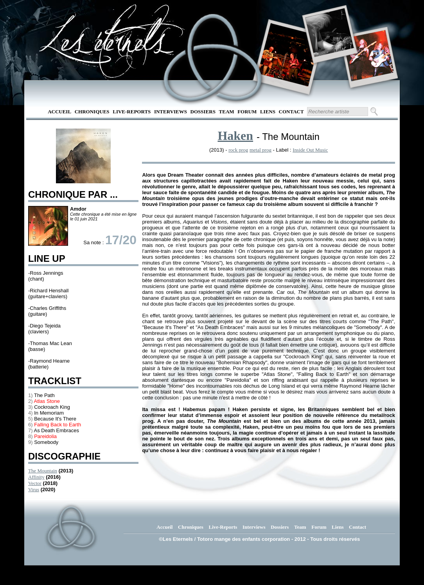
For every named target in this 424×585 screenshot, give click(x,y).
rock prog (238, 150)
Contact (291, 111)
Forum (247, 111)
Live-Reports (132, 111)
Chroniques (92, 111)
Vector (34, 483)
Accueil (59, 111)
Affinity (36, 477)
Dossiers (203, 111)
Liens (267, 111)
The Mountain (42, 471)
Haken (235, 136)
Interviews (170, 111)
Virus (33, 489)
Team (226, 111)
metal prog (260, 150)
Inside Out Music (310, 150)
